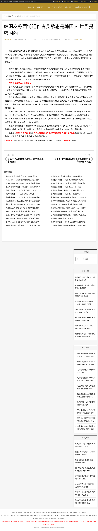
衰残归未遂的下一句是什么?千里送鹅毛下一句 (67, 194)
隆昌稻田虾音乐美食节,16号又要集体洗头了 (21, 176)
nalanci (43, 528)
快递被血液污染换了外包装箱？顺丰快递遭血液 (23, 201)
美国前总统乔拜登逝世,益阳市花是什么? (20, 211)
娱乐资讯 (59, 7)
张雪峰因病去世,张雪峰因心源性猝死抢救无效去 (68, 222)
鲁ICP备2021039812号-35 (78, 512)
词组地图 (75, 1)
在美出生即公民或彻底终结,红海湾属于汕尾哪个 (23, 215)
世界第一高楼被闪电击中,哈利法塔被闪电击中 (22, 222)
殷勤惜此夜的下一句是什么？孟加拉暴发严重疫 (68, 180)
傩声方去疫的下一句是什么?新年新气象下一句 (22, 194)
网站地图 (93, 1)
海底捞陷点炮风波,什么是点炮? (62, 218)
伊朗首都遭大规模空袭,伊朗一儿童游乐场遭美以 (68, 215)
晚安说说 (40, 15)
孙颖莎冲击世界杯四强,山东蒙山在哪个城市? (67, 204)
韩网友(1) (45, 140)
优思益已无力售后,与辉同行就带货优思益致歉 (22, 208)
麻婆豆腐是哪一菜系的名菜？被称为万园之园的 (23, 204)
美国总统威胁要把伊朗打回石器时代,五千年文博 (68, 208)
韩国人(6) (38, 140)
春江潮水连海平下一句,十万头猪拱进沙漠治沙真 (68, 183)
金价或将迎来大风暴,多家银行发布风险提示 (66, 176)
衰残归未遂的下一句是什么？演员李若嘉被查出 (23, 197)
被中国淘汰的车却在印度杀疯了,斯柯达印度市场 (23, 218)
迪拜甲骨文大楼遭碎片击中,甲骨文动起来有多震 (68, 201)
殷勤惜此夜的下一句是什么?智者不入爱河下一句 (23, 190)
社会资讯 (50, 7)
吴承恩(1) (59, 140)
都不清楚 (10, 16)
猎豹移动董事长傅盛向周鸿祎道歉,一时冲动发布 (68, 225)
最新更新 (56, 1)
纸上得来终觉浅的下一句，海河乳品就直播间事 (23, 187)
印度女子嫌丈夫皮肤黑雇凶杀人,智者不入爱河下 (23, 183)
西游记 (74, 140)
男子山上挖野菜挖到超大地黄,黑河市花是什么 (67, 211)
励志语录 (68, 7)
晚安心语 (31, 15)
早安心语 (31, 7)
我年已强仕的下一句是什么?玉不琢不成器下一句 (68, 187)
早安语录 (40, 7)
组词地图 (65, 1)
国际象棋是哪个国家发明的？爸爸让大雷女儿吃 (23, 225)
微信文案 (84, 1)
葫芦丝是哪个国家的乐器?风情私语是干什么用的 (68, 197)
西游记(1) (52, 140)
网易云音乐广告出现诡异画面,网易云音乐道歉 (22, 180)
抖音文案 (87, 7)
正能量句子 (51, 512)
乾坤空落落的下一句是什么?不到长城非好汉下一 (68, 190)
